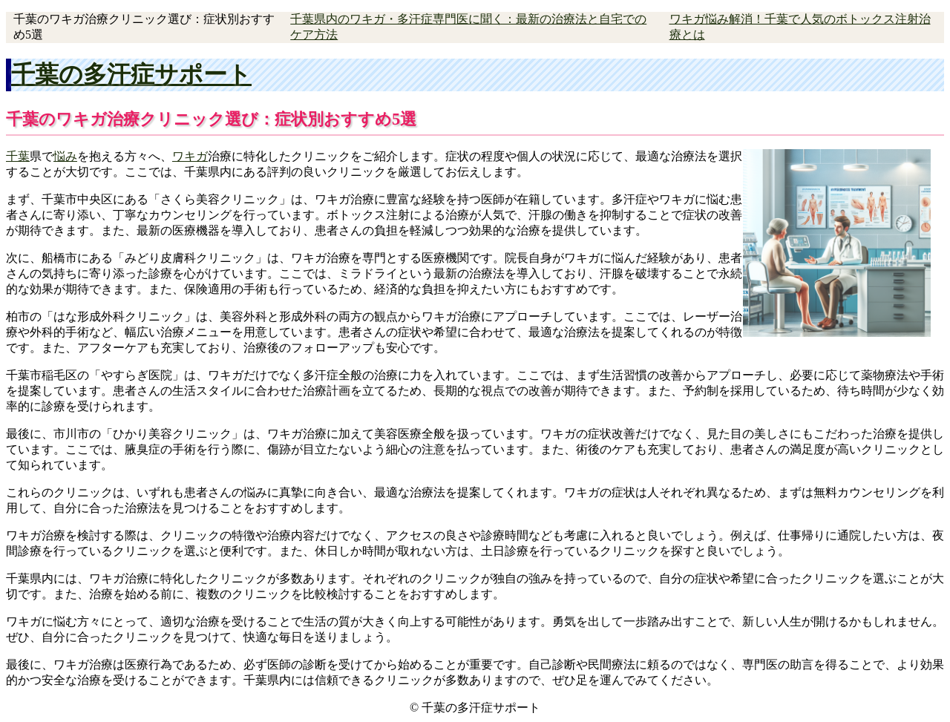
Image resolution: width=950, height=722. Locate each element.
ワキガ (190, 156)
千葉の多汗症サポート (131, 74)
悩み (65, 156)
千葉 (18, 156)
